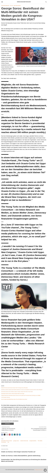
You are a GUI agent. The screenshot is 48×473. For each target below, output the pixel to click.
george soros (16, 440)
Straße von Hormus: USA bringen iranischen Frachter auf (18, 451)
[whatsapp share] (15, 434)
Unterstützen (7, 423)
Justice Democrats (24, 440)
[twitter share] (4, 434)
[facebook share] (2, 434)
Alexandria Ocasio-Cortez (6, 440)
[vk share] (17, 434)
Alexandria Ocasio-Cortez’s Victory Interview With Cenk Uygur (12, 393)
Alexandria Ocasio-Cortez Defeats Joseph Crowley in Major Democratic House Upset (17, 391)
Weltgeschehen (17, 5)
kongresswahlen (33, 440)
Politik (11, 5)
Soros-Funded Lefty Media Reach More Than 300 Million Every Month (14, 399)
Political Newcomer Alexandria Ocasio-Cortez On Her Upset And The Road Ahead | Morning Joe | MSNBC (20, 395)
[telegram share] (20, 434)
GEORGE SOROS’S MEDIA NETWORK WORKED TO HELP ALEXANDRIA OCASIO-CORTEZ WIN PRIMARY (21, 389)
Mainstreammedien (5, 5)
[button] (31, 55)
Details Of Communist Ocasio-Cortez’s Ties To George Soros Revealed (14, 387)
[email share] (7, 434)
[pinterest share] (9, 434)
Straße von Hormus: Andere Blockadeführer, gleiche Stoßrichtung (20, 455)
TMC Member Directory (5, 397)
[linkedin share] (12, 434)
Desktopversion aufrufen (39, 469)
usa (8, 442)
